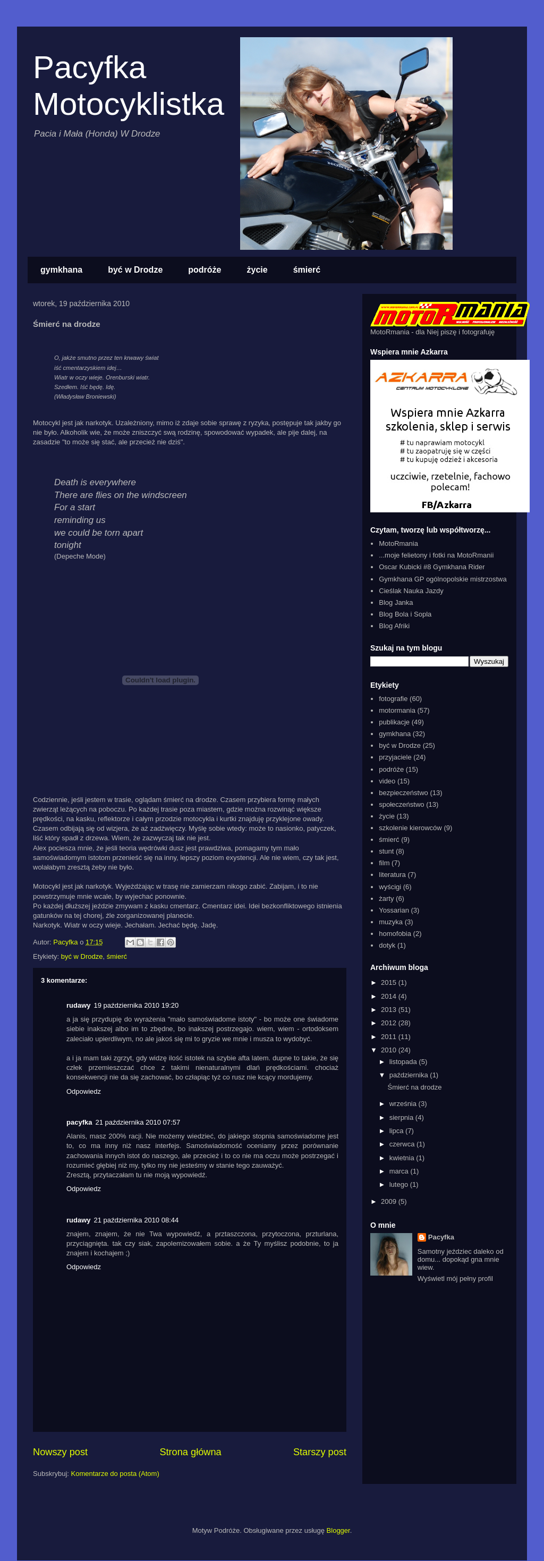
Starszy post (319, 1452)
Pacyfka (441, 1237)
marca (400, 1171)
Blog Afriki (394, 626)
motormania (397, 710)
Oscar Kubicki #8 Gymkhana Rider (431, 567)
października (409, 1075)
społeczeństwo (401, 804)
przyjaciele (395, 757)
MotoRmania (398, 543)
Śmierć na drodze (414, 1087)
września (404, 1104)
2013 (389, 1010)
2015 (389, 982)
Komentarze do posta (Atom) (115, 1474)
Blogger (338, 1530)
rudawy (78, 1005)
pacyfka (79, 1122)
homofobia (395, 934)
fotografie (393, 699)
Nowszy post (60, 1452)
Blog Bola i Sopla (405, 614)
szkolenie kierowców (410, 828)
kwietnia (402, 1158)
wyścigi (390, 887)
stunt (386, 851)
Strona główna (190, 1452)
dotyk (387, 945)
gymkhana (61, 269)
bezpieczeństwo (403, 793)
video (387, 781)
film (384, 863)
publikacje (394, 722)
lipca (397, 1131)
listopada (404, 1062)
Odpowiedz (83, 1091)
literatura (392, 875)
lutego (399, 1184)
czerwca (402, 1144)
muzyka (391, 922)
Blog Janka (396, 602)
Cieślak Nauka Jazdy (411, 591)
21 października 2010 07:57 (137, 1122)
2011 (389, 1037)
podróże (204, 269)
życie (257, 269)
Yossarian (394, 910)
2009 (389, 1201)
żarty (386, 898)
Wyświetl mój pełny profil (455, 1278)
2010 (389, 1050)
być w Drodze (135, 269)
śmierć (307, 269)
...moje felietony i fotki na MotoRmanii (436, 555)
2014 (389, 996)
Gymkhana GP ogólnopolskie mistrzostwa (442, 579)
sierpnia (402, 1117)
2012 (389, 1023)
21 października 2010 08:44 (136, 1220)
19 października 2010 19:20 (136, 1005)
